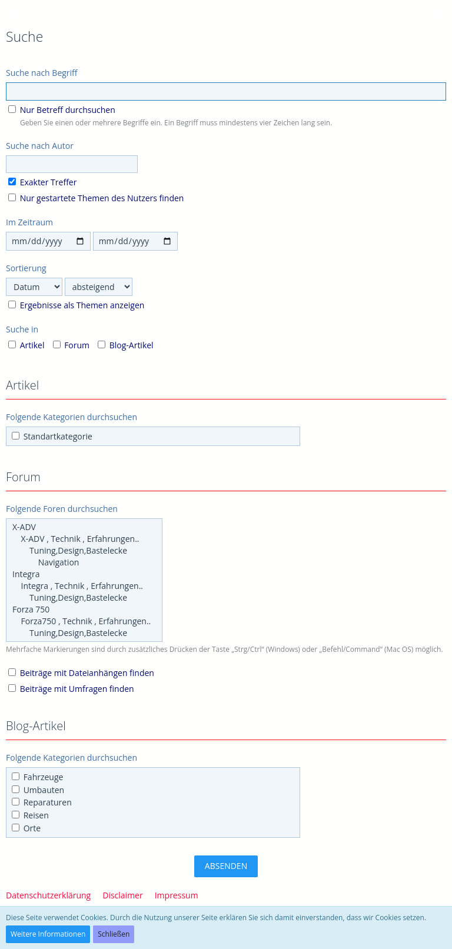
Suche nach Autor (40, 145)
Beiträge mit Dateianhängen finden (81, 672)
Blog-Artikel (126, 345)
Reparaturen (42, 802)
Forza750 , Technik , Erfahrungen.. (84, 621)
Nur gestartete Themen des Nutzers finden (96, 198)
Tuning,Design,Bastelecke (84, 551)
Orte (26, 828)
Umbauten (38, 789)
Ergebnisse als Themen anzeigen (76, 305)
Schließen (113, 934)
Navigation (84, 562)
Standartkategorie (52, 436)
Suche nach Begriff (42, 72)
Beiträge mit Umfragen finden (71, 688)
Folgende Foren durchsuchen (62, 508)
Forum (71, 345)
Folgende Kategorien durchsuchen (71, 416)
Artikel (26, 345)
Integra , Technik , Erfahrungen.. (84, 586)
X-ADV (84, 527)
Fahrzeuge (37, 776)
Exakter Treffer (42, 182)
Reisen (30, 815)
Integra (84, 574)
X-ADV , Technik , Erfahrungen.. (84, 539)
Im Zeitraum (29, 222)
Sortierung (26, 268)
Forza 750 (84, 609)
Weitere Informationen (48, 934)
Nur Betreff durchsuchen (61, 109)
